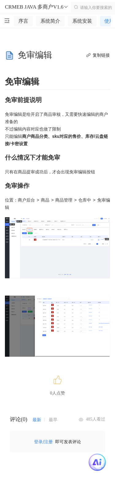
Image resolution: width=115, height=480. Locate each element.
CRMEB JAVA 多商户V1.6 (36, 7)
